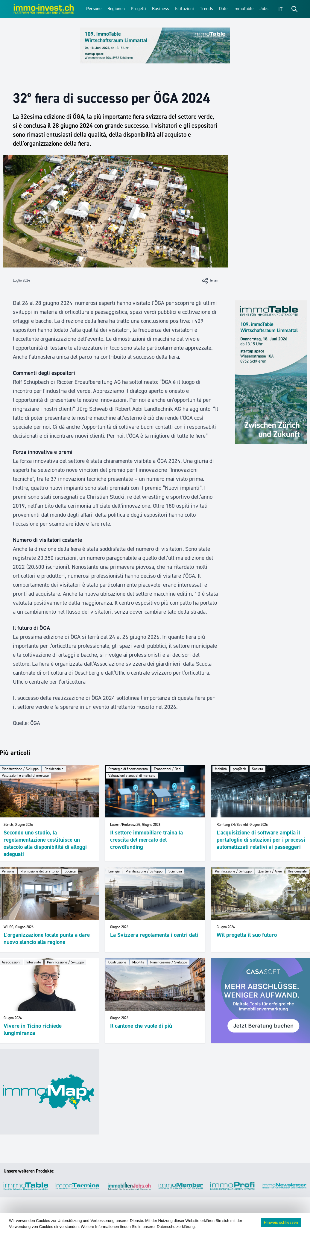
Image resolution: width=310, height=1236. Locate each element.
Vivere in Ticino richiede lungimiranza (33, 1029)
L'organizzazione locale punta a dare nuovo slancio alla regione (47, 938)
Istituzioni (184, 9)
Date (223, 9)
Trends (206, 9)
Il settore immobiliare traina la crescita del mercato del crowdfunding (146, 840)
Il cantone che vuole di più (141, 1026)
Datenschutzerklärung (175, 1226)
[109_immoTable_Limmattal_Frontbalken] (155, 45)
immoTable (243, 9)
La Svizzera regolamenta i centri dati (154, 935)
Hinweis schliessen (281, 1222)
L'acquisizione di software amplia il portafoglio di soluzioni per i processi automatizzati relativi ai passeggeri (261, 840)
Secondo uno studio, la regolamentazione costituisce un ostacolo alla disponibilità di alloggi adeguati (45, 843)
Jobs (263, 9)
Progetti (138, 9)
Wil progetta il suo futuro (247, 935)
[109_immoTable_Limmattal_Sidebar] (271, 372)
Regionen (116, 9)
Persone (93, 9)
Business (160, 9)
